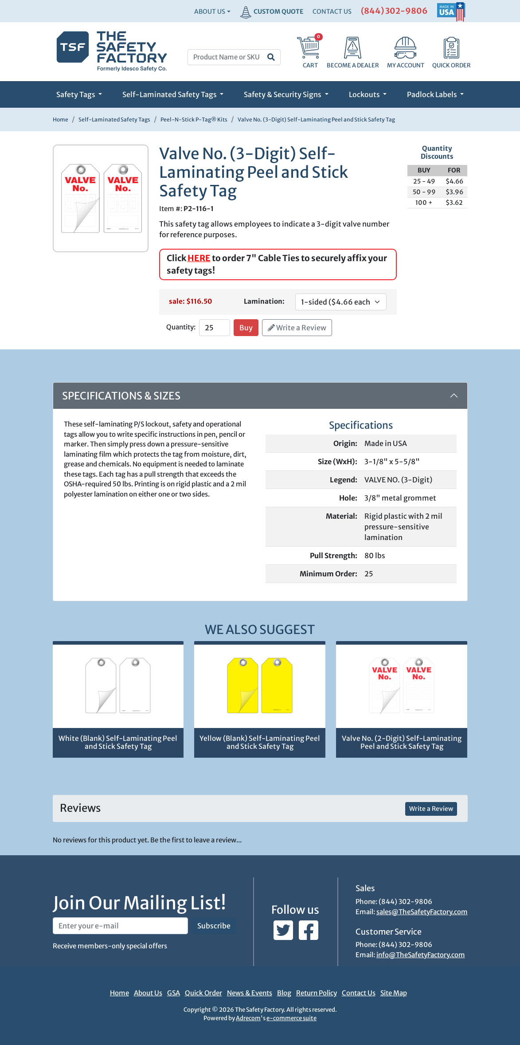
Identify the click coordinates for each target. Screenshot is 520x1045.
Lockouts (365, 94)
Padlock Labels (432, 94)
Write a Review (297, 327)
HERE (199, 258)
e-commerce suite (291, 1018)
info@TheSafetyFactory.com (420, 955)
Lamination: (264, 301)
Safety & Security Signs (283, 94)
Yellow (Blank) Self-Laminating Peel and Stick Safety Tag (259, 742)
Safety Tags (76, 94)
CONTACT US (332, 12)
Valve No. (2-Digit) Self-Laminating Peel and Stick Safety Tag (401, 742)
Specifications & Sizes (121, 395)
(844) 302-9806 (394, 11)
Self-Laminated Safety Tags (170, 94)
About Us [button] (209, 12)
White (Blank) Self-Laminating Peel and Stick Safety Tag (118, 742)
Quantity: (180, 327)
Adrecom (248, 1018)
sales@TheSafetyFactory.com (422, 912)
